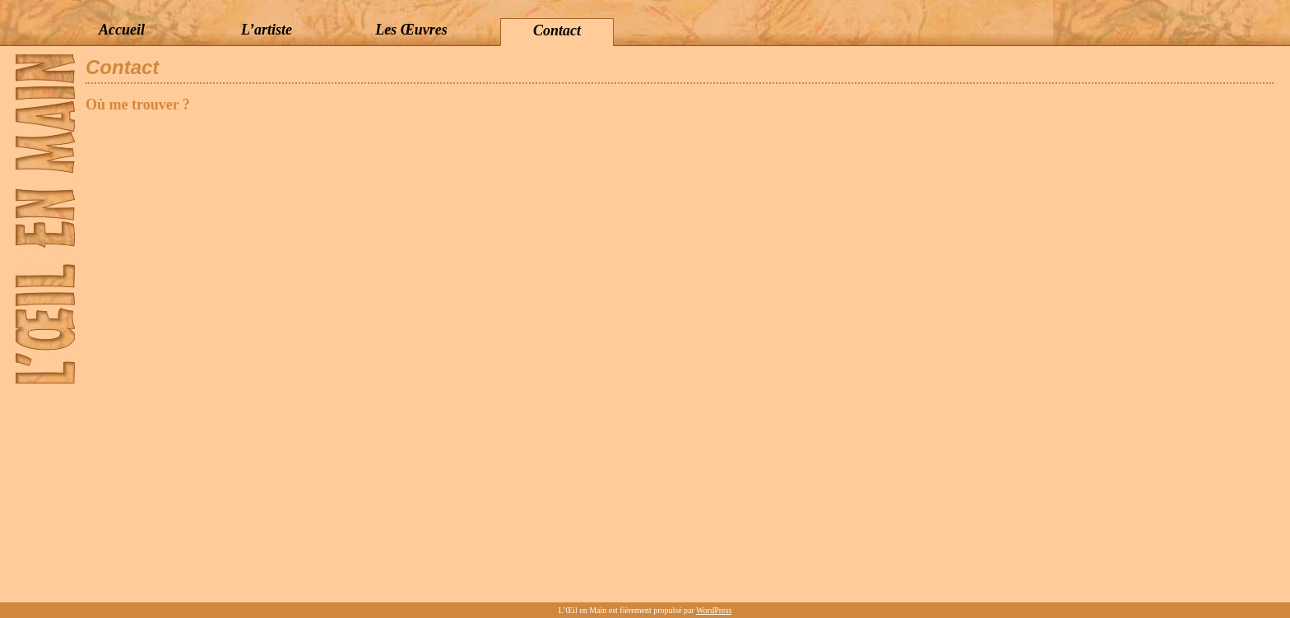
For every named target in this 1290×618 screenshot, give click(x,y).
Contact (557, 30)
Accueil (122, 29)
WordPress (713, 610)
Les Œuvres (411, 29)
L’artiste (266, 29)
